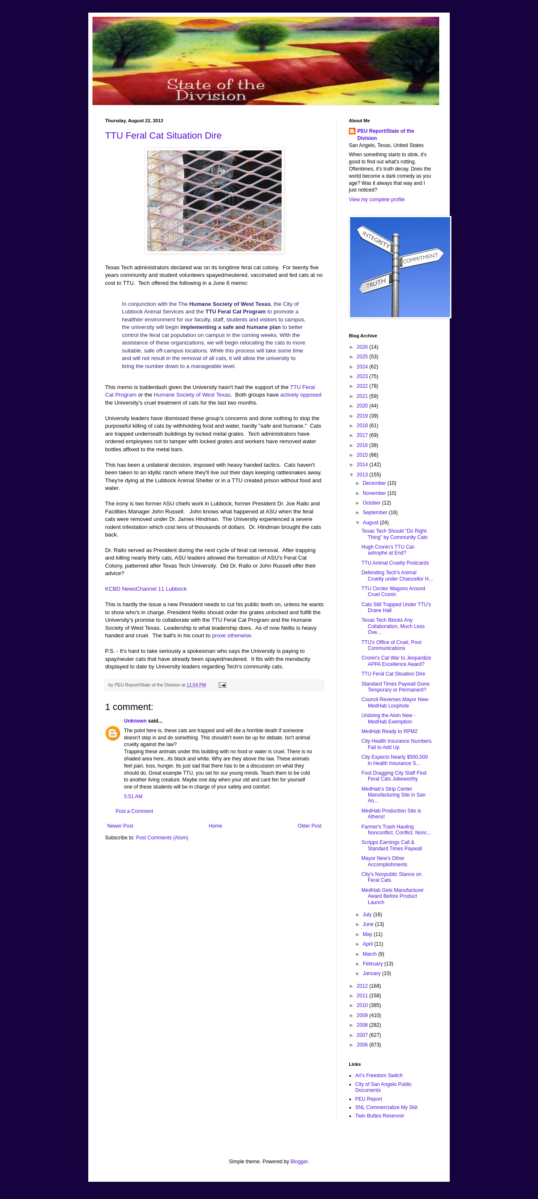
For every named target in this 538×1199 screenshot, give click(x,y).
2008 (363, 1025)
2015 (363, 455)
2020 (363, 406)
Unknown (135, 721)
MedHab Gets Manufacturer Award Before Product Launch (392, 896)
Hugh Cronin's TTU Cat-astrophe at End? (388, 550)
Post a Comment (134, 811)
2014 (363, 465)
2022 (363, 386)
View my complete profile (377, 199)
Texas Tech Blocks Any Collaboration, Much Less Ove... (393, 626)
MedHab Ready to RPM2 (389, 731)
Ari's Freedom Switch (379, 1075)
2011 (363, 996)
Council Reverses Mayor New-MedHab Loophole (395, 702)
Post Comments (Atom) (162, 838)
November (375, 493)
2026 (363, 347)
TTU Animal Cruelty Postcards (395, 563)
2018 (363, 426)
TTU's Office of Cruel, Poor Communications (391, 645)
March (370, 954)
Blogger (299, 1162)
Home (215, 826)
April (368, 944)
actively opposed (301, 395)
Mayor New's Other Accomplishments (384, 861)
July (368, 915)
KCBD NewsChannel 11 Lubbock (146, 589)
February (373, 964)
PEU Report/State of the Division (385, 134)
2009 (363, 1015)
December (375, 483)
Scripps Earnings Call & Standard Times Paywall (391, 845)
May (368, 934)
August (371, 523)
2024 (363, 367)
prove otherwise (231, 635)
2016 (363, 445)
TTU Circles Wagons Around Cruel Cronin (393, 591)
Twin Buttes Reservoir (379, 1116)
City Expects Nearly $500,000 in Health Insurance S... (394, 760)
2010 (363, 1005)
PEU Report (368, 1099)
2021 (363, 396)
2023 (363, 376)
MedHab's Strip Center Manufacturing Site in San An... (393, 795)
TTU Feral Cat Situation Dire (163, 135)
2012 (363, 986)
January (372, 973)
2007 (363, 1035)
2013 (363, 475)
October (372, 503)
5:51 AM (133, 796)
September (376, 512)
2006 (363, 1045)
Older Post (310, 826)
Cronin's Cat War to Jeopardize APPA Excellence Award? (396, 661)
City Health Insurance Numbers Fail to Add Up (396, 744)
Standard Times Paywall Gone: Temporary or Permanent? (396, 687)
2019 (363, 416)
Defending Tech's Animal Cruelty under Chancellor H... (397, 575)
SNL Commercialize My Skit (386, 1107)
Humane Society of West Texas (192, 395)
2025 (363, 357)
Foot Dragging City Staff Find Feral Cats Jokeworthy (394, 776)
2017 (363, 435)
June (369, 924)
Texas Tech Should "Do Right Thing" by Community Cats (394, 534)
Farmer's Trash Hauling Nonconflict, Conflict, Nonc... (396, 830)
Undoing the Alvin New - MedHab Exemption (388, 718)
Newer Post (120, 826)
